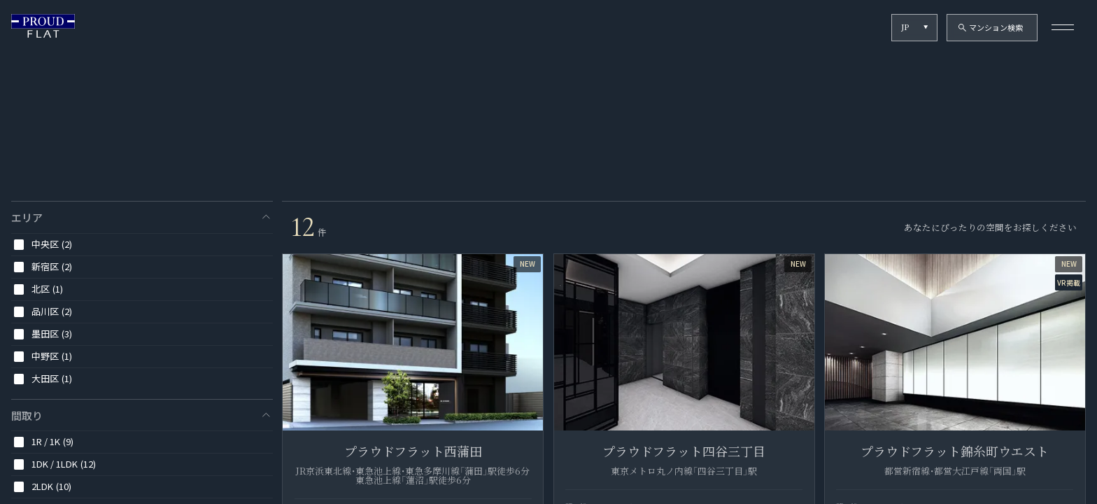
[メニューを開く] (1063, 27)
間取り (27, 415)
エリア (27, 217)
